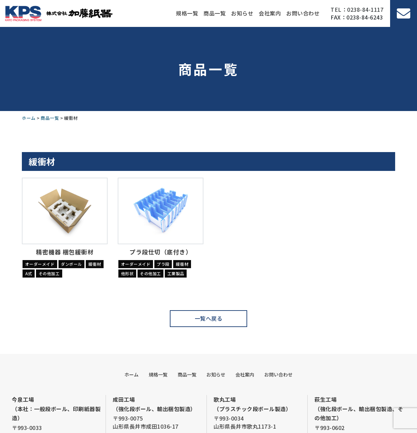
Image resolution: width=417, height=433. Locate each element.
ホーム (131, 374)
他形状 (127, 273)
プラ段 (163, 264)
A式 (28, 273)
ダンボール (71, 264)
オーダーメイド (40, 264)
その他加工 (49, 273)
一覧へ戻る (209, 318)
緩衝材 (94, 264)
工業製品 (175, 273)
